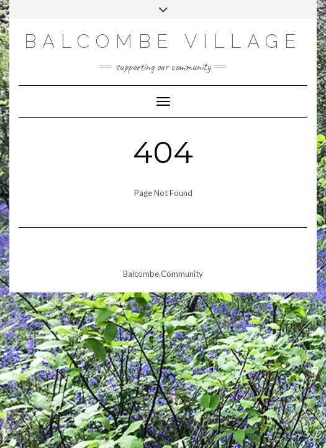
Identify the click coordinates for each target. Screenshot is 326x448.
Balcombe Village (163, 41)
